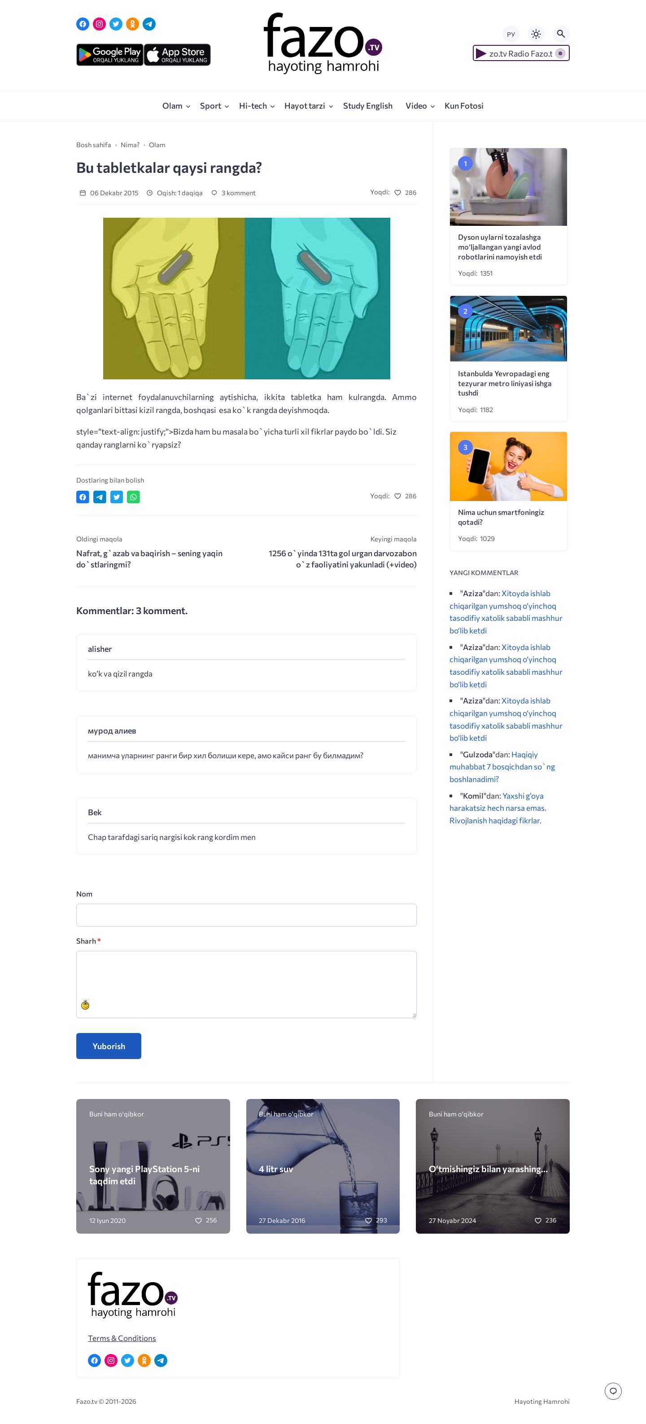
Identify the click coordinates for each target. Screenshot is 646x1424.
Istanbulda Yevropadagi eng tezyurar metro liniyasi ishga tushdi (505, 383)
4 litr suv (276, 1168)
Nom (84, 893)
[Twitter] (115, 24)
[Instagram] (99, 24)
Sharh (88, 940)
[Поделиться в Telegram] (99, 497)
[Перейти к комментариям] (613, 1391)
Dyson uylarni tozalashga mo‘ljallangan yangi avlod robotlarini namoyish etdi (500, 247)
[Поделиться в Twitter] (116, 497)
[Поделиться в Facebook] (82, 497)
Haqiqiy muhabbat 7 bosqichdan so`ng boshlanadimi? (502, 766)
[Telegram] (149, 24)
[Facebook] (82, 24)
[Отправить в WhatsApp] (133, 497)
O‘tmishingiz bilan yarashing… (488, 1168)
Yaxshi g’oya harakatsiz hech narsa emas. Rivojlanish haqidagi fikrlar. (498, 808)
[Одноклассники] (132, 24)
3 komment (233, 193)
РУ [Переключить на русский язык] (511, 34)
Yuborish (108, 1046)
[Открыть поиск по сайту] (561, 34)
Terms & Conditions (122, 1337)
